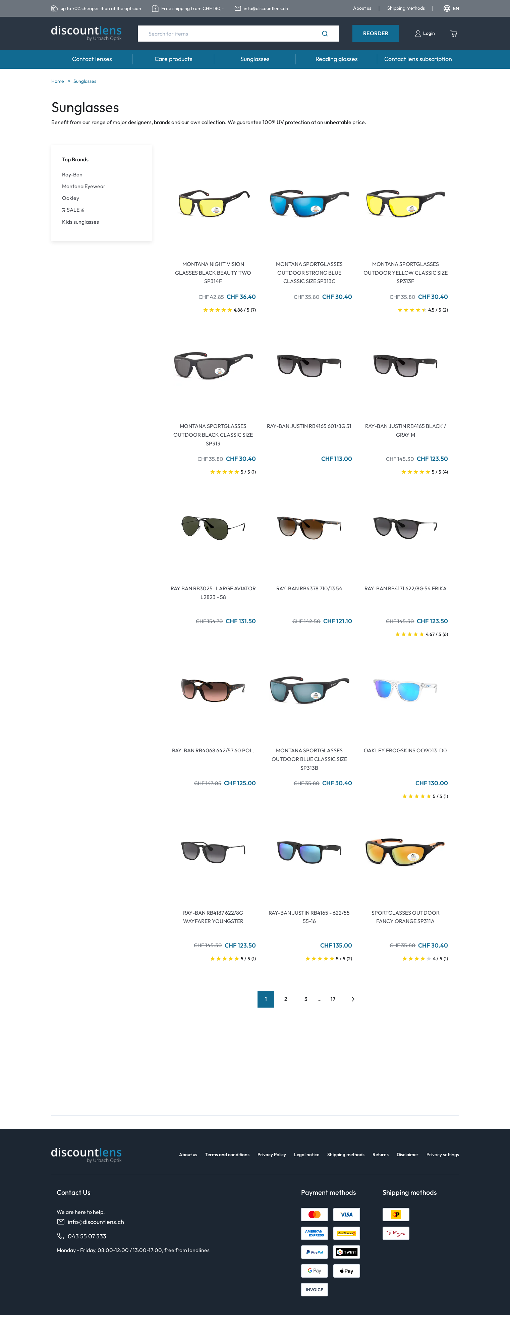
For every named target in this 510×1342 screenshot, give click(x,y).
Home (58, 81)
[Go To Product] (213, 204)
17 (333, 999)
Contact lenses (92, 59)
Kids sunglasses (80, 222)
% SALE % (73, 210)
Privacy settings (443, 1154)
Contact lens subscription (418, 59)
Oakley (70, 198)
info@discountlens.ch (90, 1222)
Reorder (375, 33)
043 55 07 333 (81, 1236)
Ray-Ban (72, 174)
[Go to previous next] (353, 999)
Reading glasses (337, 59)
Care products (173, 59)
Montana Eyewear (84, 186)
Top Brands (75, 159)
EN (451, 8)
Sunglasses (255, 59)
